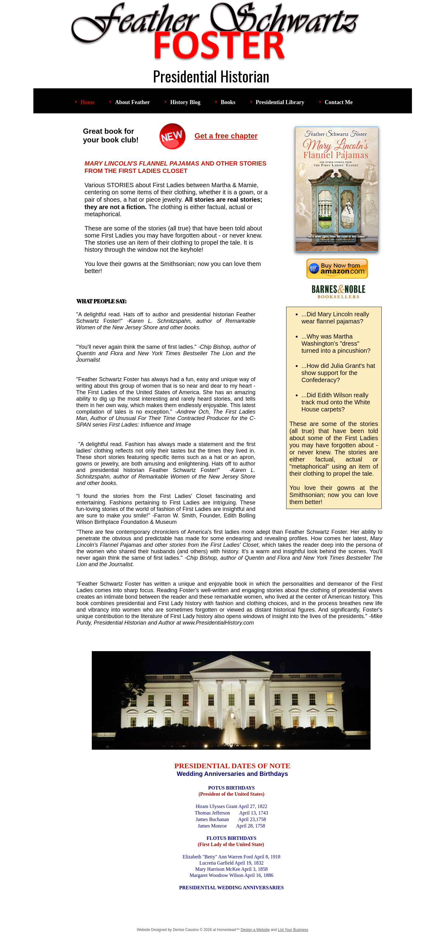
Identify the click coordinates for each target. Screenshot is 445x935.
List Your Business (293, 930)
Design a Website (255, 930)
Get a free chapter (226, 136)
